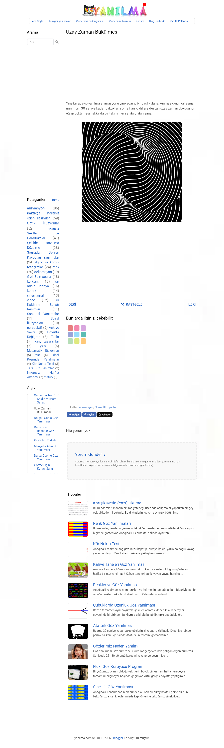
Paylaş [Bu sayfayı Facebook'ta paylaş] (89, 414)
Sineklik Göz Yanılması (113, 687)
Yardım (140, 21)
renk (56, 267)
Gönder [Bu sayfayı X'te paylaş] (105, 414)
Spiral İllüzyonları (106, 407)
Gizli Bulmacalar (39, 277)
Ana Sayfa (37, 21)
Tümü (55, 200)
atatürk (48, 377)
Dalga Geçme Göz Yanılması (46, 457)
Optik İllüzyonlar (43, 223)
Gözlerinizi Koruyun (120, 21)
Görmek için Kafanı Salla (43, 466)
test (37, 355)
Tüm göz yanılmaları (60, 21)
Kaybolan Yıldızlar (45, 440)
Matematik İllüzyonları (43, 351)
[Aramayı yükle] (41, 42)
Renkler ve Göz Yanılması (115, 585)
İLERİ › (193, 304)
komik (31, 291)
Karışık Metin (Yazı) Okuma (117, 503)
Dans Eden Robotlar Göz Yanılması (44, 430)
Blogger (118, 738)
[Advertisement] (132, 67)
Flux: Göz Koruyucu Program (118, 666)
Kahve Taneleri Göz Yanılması (119, 564)
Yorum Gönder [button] (88, 454)
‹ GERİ (71, 304)
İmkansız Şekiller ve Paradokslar (43, 233)
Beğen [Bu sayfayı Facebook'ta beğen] (74, 414)
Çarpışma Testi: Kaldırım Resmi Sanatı (45, 398)
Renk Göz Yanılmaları (112, 523)
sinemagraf (35, 295)
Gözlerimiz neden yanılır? (90, 21)
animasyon (86, 407)
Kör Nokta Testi (107, 544)
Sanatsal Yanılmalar (43, 314)
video (31, 300)
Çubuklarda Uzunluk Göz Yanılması (124, 605)
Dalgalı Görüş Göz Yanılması (46, 419)
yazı (43, 346)
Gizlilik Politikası (179, 21)
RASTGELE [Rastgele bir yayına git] (132, 304)
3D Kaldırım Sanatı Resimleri (43, 304)
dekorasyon (43, 272)
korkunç (33, 281)
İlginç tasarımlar (46, 341)
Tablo (55, 337)
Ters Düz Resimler (40, 368)
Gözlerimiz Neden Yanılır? (115, 646)
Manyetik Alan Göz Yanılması (46, 448)
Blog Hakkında (157, 21)
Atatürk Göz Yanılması (113, 625)
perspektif (34, 328)
